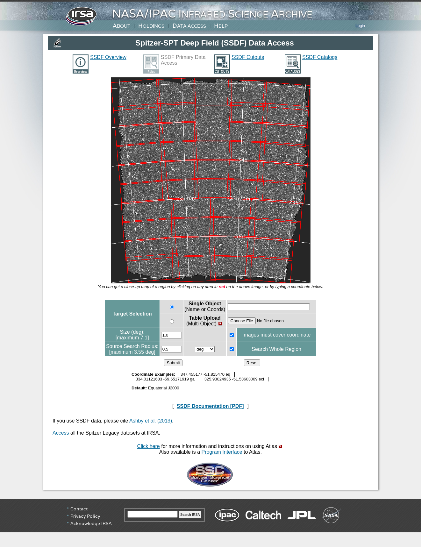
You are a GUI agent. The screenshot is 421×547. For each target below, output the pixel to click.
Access (61, 433)
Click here (148, 446)
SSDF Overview (108, 57)
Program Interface (222, 452)
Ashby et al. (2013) (150, 420)
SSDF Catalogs (319, 57)
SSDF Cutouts (248, 57)
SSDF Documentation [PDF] (210, 406)
